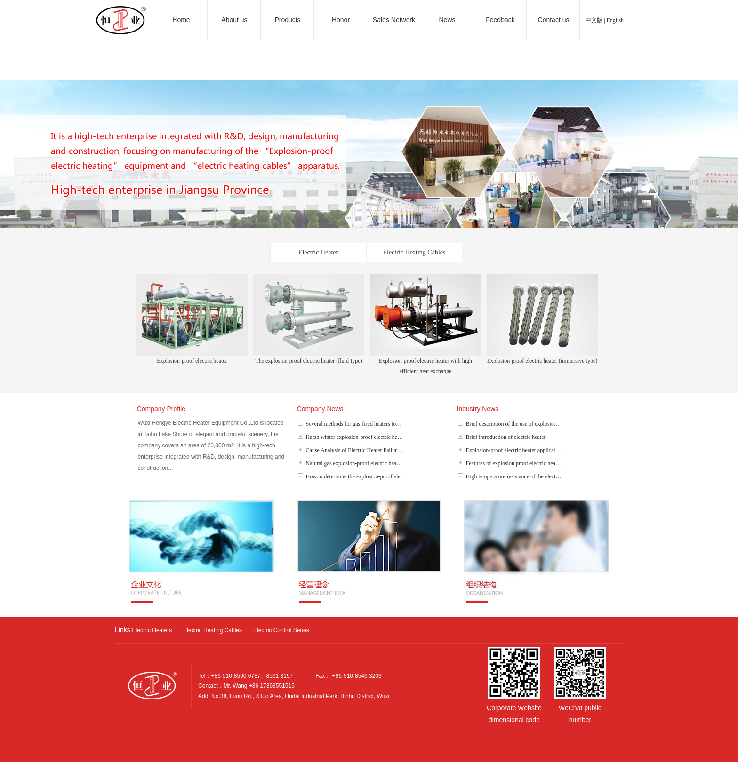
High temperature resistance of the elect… (514, 476)
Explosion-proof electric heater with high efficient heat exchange (425, 362)
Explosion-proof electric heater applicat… (513, 450)
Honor (341, 20)
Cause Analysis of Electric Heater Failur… (354, 450)
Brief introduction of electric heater (506, 437)
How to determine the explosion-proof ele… (356, 476)
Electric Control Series (281, 630)
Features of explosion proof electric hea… (513, 463)
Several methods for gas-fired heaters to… (354, 424)
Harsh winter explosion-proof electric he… (354, 437)
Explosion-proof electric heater (192, 357)
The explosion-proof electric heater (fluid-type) (308, 357)
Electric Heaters (152, 630)
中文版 (594, 20)
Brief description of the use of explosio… (513, 424)
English (615, 20)
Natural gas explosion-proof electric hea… (354, 463)
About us (234, 20)
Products (287, 20)
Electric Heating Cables (414, 252)
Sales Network (394, 20)
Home (181, 20)
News (447, 20)
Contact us (554, 20)
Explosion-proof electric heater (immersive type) (542, 357)
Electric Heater (318, 252)
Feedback (500, 20)
